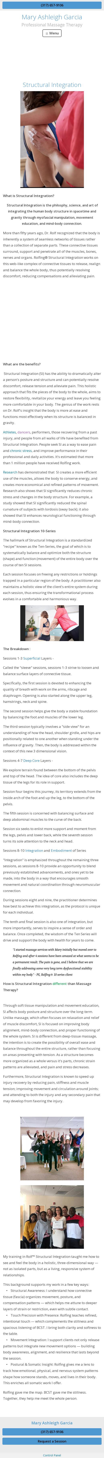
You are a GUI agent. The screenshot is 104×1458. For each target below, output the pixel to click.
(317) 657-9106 (52, 5)
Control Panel (52, 1455)
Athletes (9, 432)
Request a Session (52, 1441)
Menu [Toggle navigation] (52, 33)
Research (10, 472)
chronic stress (21, 450)
